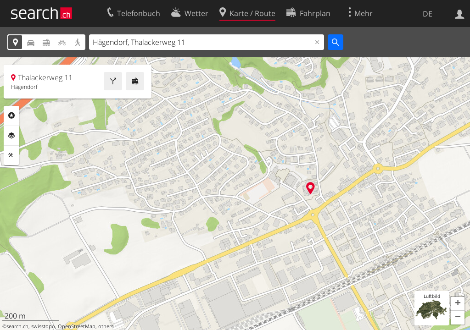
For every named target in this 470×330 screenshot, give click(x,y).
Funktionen (11, 155)
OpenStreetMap (76, 326)
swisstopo (43, 326)
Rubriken (11, 115)
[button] (457, 304)
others (105, 326)
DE (427, 14)
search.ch (17, 326)
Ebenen (11, 135)
